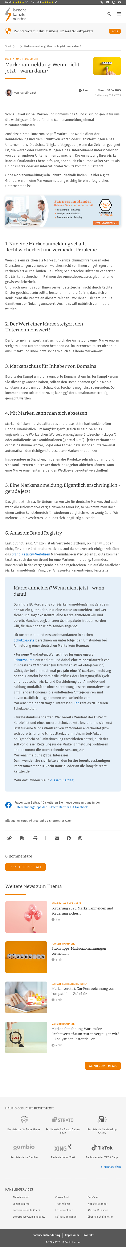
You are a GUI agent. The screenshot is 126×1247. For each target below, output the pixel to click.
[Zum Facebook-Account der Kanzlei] (69, 838)
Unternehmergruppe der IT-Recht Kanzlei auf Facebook (51, 807)
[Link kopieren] (8, 838)
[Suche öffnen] (109, 14)
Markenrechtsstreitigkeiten (69, 983)
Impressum (72, 1235)
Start (8, 46)
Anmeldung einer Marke (66, 903)
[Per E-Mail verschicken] (56, 838)
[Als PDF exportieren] (22, 838)
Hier (75, 703)
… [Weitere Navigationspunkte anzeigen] (17, 46)
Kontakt (89, 1235)
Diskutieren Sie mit (25, 867)
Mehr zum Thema (103, 1066)
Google (16, 2)
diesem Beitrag (61, 780)
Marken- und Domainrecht (21, 58)
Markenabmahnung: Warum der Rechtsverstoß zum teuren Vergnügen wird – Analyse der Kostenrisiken (85, 1034)
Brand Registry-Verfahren (31, 554)
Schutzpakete (24, 640)
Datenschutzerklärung (46, 1235)
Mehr (116, 31)
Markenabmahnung (64, 943)
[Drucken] (34, 838)
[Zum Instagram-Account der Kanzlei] (80, 838)
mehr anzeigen (111, 1167)
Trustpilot (44, 2)
